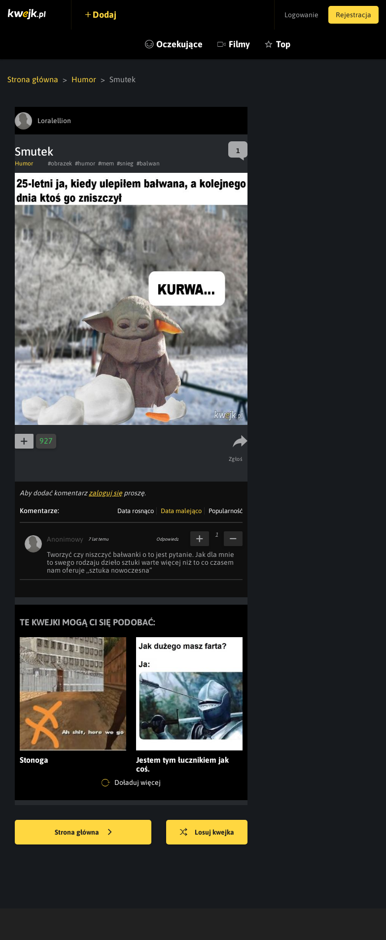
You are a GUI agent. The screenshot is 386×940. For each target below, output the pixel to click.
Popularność (226, 511)
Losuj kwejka (207, 832)
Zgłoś (236, 459)
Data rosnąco (135, 511)
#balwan (148, 163)
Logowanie (301, 15)
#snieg (125, 163)
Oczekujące (179, 44)
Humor (83, 79)
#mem (106, 163)
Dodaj (104, 14)
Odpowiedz (167, 539)
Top (283, 44)
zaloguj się (105, 493)
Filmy (239, 44)
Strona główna (32, 79)
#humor (85, 163)
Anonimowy (65, 539)
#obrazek (60, 163)
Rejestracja (353, 15)
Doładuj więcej (131, 783)
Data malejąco (181, 511)
